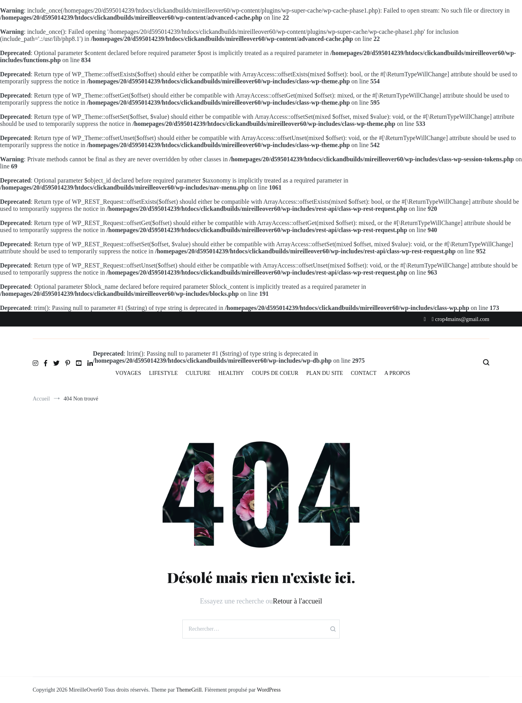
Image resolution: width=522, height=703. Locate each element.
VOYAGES (128, 373)
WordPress (269, 690)
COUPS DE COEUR (275, 373)
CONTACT (363, 373)
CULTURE (198, 373)
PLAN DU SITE (324, 373)
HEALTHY (231, 373)
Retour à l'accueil (297, 601)
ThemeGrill (189, 690)
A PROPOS (397, 373)
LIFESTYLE (163, 373)
